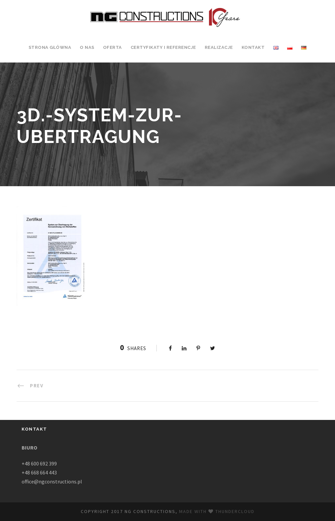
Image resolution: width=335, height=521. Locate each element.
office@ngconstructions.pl (52, 481)
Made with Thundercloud (217, 511)
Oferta (112, 47)
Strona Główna (50, 47)
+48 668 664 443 (39, 472)
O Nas (87, 47)
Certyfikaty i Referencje (163, 47)
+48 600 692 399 (39, 463)
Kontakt (253, 47)
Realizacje (219, 47)
